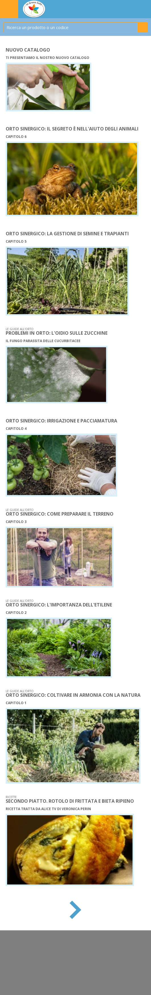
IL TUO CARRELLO (130, 9)
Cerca (142, 27)
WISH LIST (144, 9)
